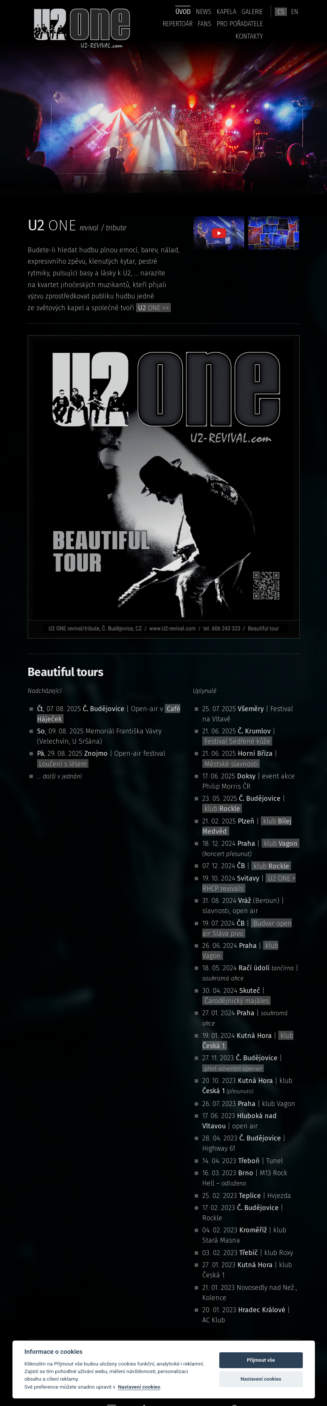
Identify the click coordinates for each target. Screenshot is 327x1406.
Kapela (226, 12)
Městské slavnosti (231, 764)
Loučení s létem (63, 764)
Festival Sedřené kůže (237, 741)
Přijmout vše (261, 1360)
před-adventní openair (233, 1068)
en (294, 12)
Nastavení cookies (139, 1387)
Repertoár (177, 24)
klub (222, 809)
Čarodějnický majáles (237, 1001)
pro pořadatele (240, 24)
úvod (183, 12)
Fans (204, 24)
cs (280, 12)
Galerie (252, 12)
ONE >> (153, 308)
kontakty (249, 36)
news (203, 12)
